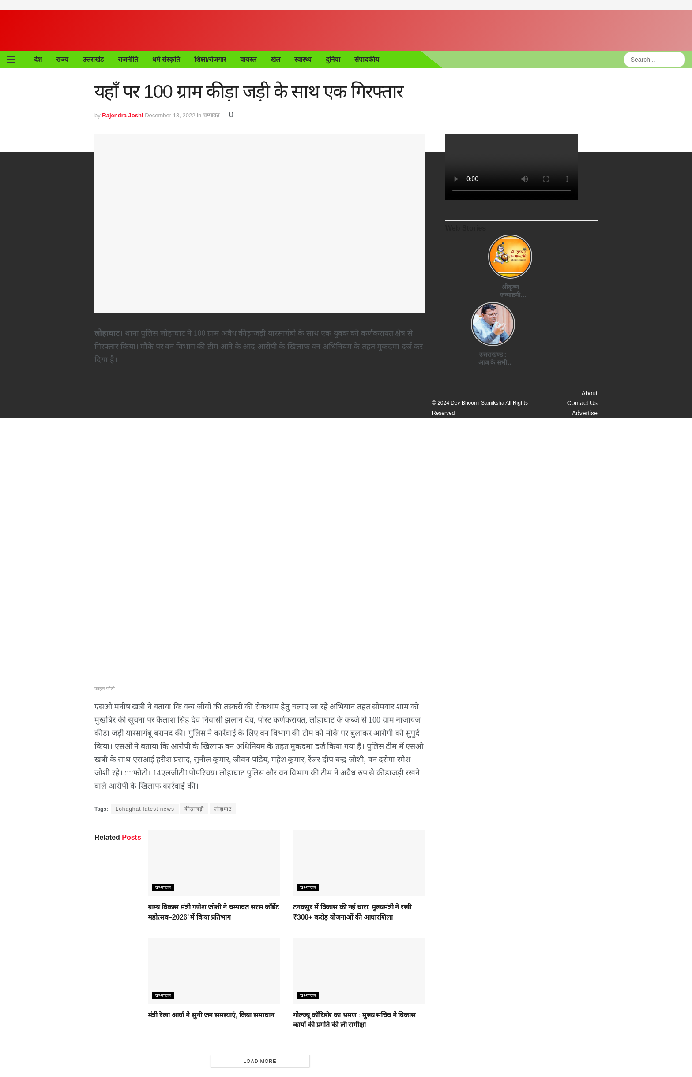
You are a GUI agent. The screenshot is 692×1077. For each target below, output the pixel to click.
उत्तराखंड (93, 59)
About (589, 395)
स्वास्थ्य (304, 59)
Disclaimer (582, 444)
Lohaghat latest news (147, 808)
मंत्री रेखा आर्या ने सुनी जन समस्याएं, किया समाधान (209, 1015)
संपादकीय (368, 59)
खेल (277, 59)
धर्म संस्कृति (166, 59)
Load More (260, 1061)
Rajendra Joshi (123, 115)
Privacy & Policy (573, 424)
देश (38, 59)
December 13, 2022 (171, 115)
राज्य (62, 59)
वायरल (249, 59)
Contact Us (581, 405)
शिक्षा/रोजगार (211, 59)
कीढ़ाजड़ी (198, 808)
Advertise (583, 415)
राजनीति (128, 59)
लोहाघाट (227, 808)
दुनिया (334, 59)
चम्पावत (213, 115)
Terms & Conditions (568, 434)
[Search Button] (680, 59)
